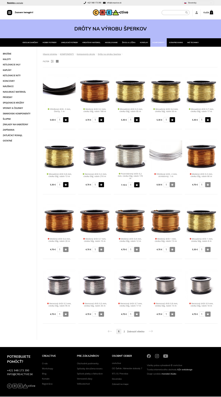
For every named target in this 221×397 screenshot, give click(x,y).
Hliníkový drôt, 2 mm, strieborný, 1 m (165, 175)
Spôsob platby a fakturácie (90, 374)
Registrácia (47, 384)
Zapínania (8, 130)
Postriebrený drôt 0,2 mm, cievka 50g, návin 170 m (130, 176)
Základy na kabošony (15, 124)
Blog (44, 374)
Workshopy (47, 368)
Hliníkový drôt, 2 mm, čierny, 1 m (59, 110)
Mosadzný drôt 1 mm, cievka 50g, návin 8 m (201, 240)
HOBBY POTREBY (50, 43)
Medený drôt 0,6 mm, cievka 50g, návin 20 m (59, 240)
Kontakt (45, 379)
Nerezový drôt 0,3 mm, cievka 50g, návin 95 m (59, 305)
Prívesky (7, 97)
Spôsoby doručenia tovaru (89, 368)
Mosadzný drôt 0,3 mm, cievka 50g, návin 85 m (130, 110)
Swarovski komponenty (16, 114)
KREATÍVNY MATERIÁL (91, 43)
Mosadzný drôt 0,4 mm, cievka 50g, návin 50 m (165, 110)
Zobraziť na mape (120, 384)
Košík (206, 12)
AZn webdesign (184, 370)
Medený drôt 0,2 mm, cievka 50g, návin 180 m (94, 110)
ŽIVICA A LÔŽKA (128, 43)
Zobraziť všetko (135, 331)
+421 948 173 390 (94, 2)
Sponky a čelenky (13, 108)
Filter (48, 62)
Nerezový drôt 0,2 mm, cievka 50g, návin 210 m (95, 175)
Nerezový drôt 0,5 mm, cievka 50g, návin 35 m (95, 305)
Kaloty (7, 59)
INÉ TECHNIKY (193, 43)
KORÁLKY (144, 43)
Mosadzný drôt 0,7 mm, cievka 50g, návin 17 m (201, 110)
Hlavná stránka (50, 54)
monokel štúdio (169, 374)
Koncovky (9, 81)
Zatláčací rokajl (12, 135)
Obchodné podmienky (88, 363)
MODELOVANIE (111, 43)
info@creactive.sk (114, 2)
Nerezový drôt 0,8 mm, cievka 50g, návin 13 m (166, 305)
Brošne (7, 54)
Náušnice (8, 86)
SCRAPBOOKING (176, 43)
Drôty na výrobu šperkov (109, 54)
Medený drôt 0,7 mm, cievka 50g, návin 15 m (94, 240)
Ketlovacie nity (12, 75)
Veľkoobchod (83, 384)
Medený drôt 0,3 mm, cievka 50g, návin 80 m (201, 175)
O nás (45, 363)
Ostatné (7, 141)
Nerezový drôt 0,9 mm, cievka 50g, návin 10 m (201, 305)
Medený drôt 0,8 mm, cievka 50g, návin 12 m (130, 240)
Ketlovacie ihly (11, 65)
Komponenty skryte (86, 54)
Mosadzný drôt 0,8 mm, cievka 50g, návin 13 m (59, 175)
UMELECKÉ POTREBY (69, 43)
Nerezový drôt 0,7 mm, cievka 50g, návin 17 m (130, 305)
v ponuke (15, 3)
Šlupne (7, 119)
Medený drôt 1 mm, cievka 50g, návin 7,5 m (166, 240)
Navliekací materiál (14, 92)
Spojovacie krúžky (13, 103)
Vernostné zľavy (84, 379)
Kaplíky (7, 70)
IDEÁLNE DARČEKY (30, 43)
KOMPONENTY (158, 43)
